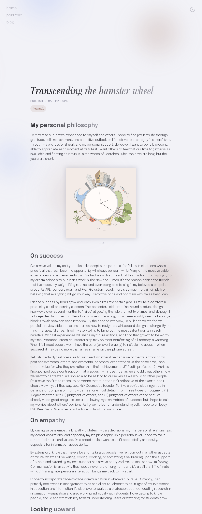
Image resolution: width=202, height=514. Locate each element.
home (11, 8)
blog (10, 22)
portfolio (14, 15)
